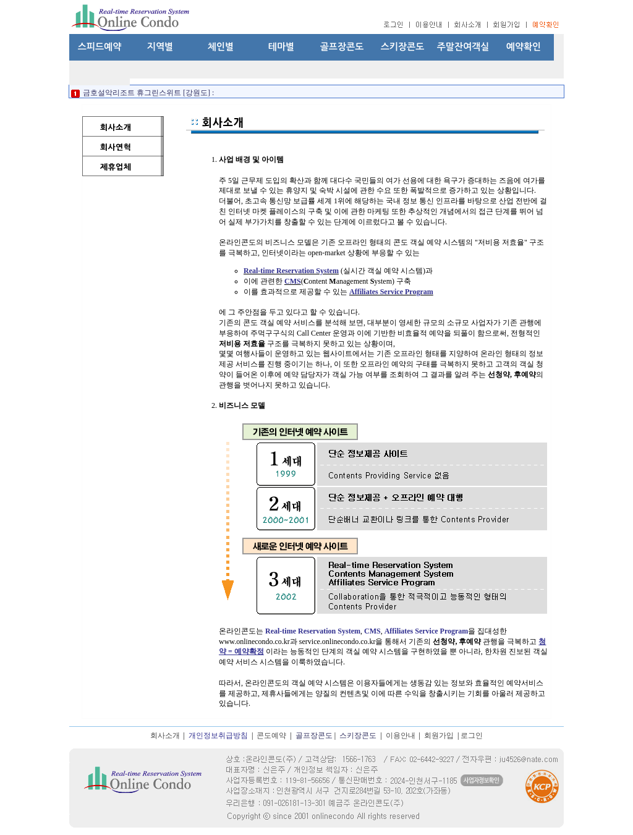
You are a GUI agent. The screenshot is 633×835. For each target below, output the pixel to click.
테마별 (281, 46)
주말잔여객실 (463, 46)
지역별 (160, 46)
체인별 (221, 46)
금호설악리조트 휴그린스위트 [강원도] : (147, 92)
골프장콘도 (342, 46)
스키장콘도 (403, 46)
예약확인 (523, 46)
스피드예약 (100, 46)
